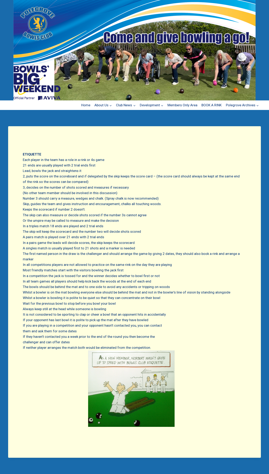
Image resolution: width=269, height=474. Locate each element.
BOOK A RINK (211, 105)
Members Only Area (182, 105)
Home (85, 105)
